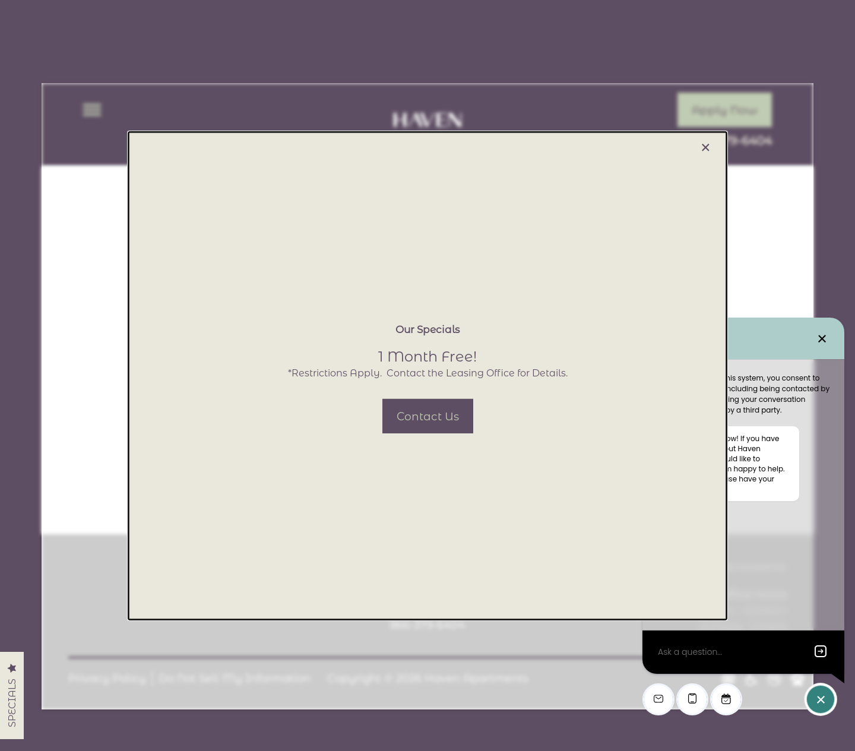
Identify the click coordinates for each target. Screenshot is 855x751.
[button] (427, 415)
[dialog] (427, 375)
